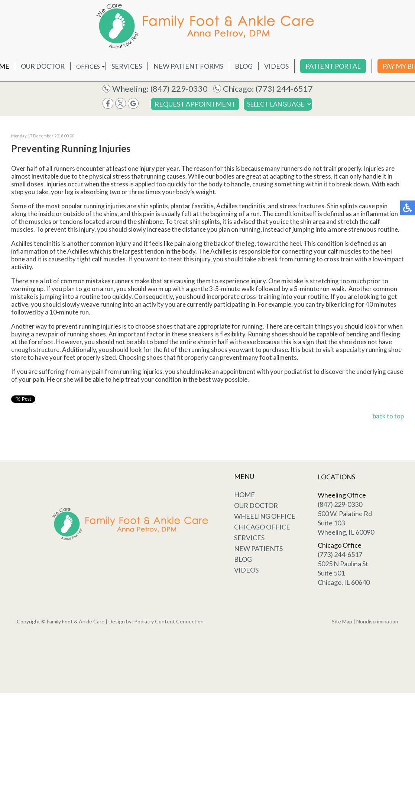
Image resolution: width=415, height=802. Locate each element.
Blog (244, 66)
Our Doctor (43, 66)
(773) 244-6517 (284, 89)
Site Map (342, 621)
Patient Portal (333, 66)
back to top (388, 416)
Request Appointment (195, 104)
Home (244, 494)
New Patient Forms (188, 66)
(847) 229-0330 (179, 89)
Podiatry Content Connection (169, 621)
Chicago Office (262, 527)
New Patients (258, 548)
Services (126, 66)
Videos (276, 66)
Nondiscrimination (377, 621)
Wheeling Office (264, 516)
